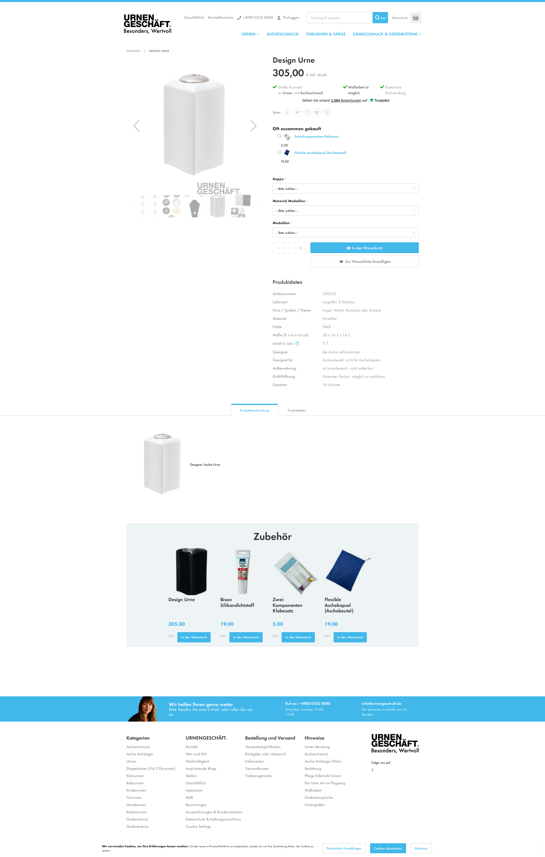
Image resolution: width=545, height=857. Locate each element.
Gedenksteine (137, 826)
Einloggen (290, 17)
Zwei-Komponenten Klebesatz (316, 136)
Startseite (133, 51)
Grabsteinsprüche (319, 797)
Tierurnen (134, 797)
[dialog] (272, 848)
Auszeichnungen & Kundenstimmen (214, 811)
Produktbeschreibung (254, 410)
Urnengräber (315, 804)
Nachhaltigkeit (197, 761)
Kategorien (138, 737)
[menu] (331, 34)
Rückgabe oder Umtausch (265, 753)
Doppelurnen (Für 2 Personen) (150, 768)
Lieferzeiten (254, 761)
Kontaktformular (220, 17)
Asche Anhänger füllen (323, 761)
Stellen (191, 775)
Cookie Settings (198, 826)
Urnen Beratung (317, 746)
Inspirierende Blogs (201, 768)
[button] (136, 125)
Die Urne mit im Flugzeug (325, 782)
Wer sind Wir (196, 753)
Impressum (194, 790)
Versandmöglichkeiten (263, 746)
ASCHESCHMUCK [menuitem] (283, 33)
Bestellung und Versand (270, 737)
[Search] (380, 17)
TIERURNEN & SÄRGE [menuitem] (326, 33)
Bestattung (313, 768)
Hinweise (314, 737)
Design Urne (181, 599)
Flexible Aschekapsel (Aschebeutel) (320, 152)
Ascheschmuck (311, 92)
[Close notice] (539, 848)
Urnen (287, 92)
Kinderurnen (136, 790)
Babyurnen (135, 782)
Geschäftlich (194, 17)
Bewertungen (196, 804)
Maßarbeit (313, 790)
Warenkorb (400, 17)
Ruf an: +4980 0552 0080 (307, 703)
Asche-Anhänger (139, 753)
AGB (189, 797)
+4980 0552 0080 (257, 17)
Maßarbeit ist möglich (358, 89)
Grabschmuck (137, 819)
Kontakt (192, 746)
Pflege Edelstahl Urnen (323, 775)
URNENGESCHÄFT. (206, 737)
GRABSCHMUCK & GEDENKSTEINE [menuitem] (385, 33)
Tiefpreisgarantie (258, 775)
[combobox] (347, 17)
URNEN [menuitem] (248, 33)
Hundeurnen (136, 804)
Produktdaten (297, 410)
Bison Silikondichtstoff (237, 602)
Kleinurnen (135, 775)
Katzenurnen (136, 811)
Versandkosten (257, 768)
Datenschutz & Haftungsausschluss (213, 819)
